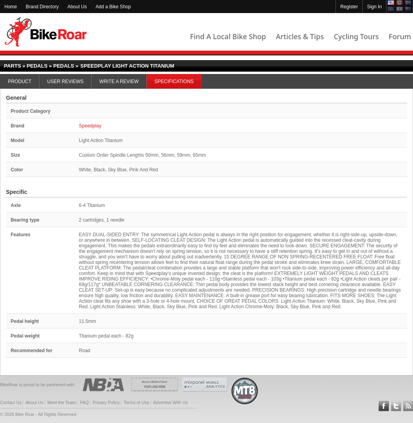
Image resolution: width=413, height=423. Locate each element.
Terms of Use (136, 402)
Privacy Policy (105, 402)
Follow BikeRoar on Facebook (384, 406)
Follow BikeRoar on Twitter (396, 406)
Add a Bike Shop (113, 6)
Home (10, 6)
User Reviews (65, 81)
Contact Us (10, 402)
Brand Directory (42, 6)
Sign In (374, 6)
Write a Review (118, 81)
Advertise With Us (170, 402)
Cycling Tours (356, 36)
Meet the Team (61, 402)
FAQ (84, 402)
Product (19, 81)
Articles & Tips (300, 36)
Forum (400, 36)
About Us (77, 6)
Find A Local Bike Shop (228, 36)
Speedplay (90, 126)
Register (349, 6)
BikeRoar (46, 32)
